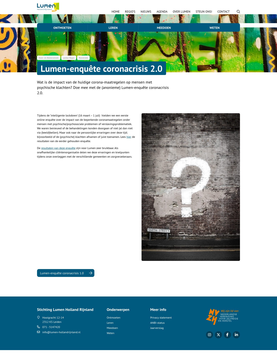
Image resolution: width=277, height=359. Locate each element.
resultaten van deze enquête (58, 157)
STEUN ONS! (204, 12)
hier (129, 145)
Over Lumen (181, 12)
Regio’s (130, 12)
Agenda (162, 12)
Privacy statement (161, 326)
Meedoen (164, 28)
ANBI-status (157, 331)
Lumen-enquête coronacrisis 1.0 (62, 282)
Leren (113, 28)
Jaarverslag (157, 337)
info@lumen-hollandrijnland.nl (61, 341)
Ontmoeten (62, 28)
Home (115, 12)
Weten (214, 28)
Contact (223, 12)
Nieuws (146, 12)
